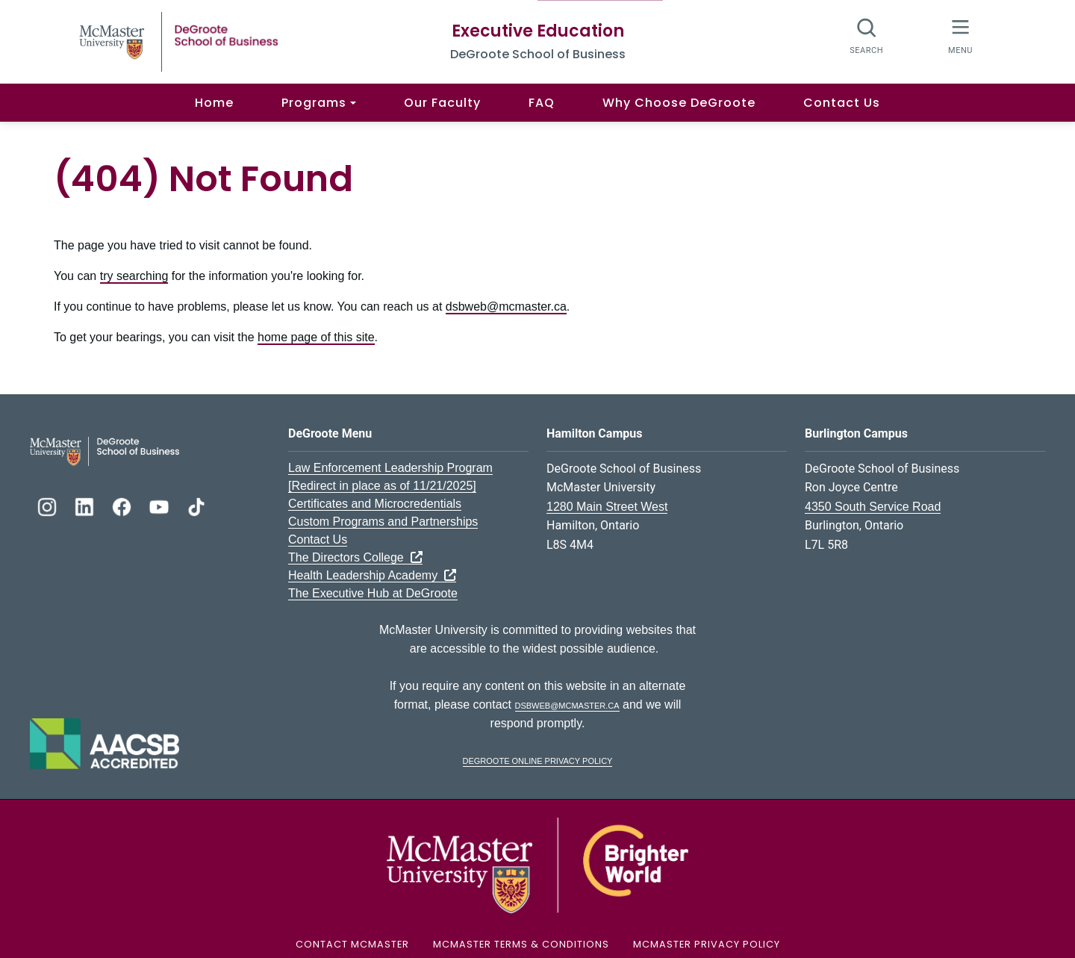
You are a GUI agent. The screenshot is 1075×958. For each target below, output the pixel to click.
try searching (134, 276)
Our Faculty (442, 102)
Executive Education (538, 31)
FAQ (542, 102)
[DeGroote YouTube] (160, 505)
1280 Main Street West (606, 506)
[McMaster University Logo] (537, 864)
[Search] (867, 35)
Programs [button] (313, 102)
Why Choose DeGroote (678, 102)
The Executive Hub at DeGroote (373, 593)
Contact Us (841, 102)
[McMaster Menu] (960, 35)
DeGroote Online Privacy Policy (538, 759)
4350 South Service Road (873, 506)
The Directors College (355, 557)
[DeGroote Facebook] (123, 505)
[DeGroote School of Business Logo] (104, 450)
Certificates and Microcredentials (374, 503)
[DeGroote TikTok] (196, 505)
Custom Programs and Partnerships (383, 521)
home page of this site (316, 337)
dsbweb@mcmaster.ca (506, 306)
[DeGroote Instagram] (48, 505)
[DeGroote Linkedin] (86, 505)
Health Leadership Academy (372, 575)
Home (214, 102)
